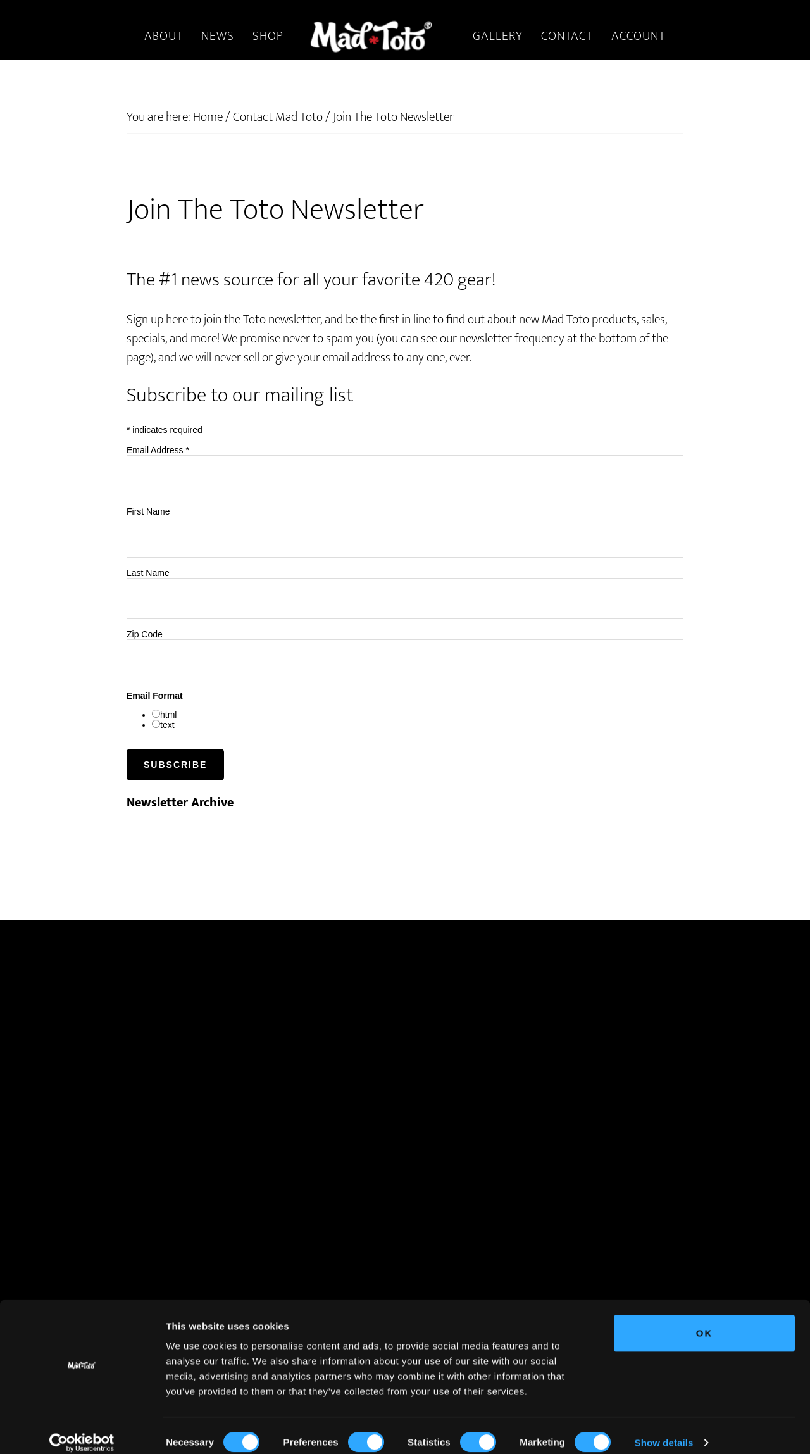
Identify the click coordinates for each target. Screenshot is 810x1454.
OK (704, 1319)
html (168, 715)
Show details (664, 1429)
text (167, 725)
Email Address (158, 450)
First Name (148, 511)
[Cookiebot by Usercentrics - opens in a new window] (82, 1429)
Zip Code (145, 634)
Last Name (148, 573)
